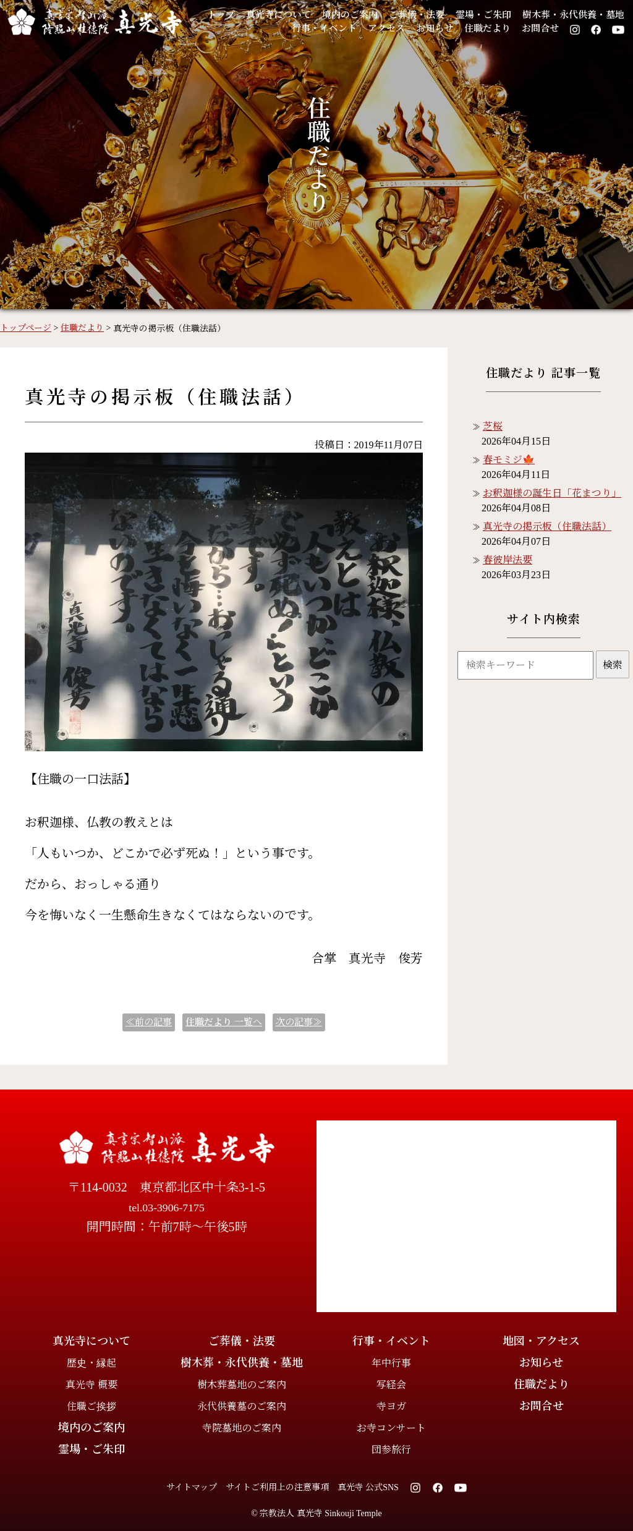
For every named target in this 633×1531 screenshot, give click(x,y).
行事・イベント (324, 28)
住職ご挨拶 (91, 1406)
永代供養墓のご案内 (241, 1406)
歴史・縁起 (91, 1363)
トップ (221, 15)
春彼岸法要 (507, 560)
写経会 (391, 1385)
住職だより (487, 28)
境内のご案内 (350, 15)
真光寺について (278, 15)
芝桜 (493, 426)
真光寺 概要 (91, 1385)
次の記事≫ (299, 1022)
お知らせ (434, 28)
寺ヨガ (391, 1406)
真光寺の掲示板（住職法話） (547, 526)
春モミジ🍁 (509, 459)
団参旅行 (391, 1449)
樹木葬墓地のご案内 (241, 1385)
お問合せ (540, 28)
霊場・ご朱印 (483, 15)
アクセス (386, 28)
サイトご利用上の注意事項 (277, 1487)
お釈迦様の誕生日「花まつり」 (552, 493)
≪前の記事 (148, 1022)
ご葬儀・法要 (416, 15)
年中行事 (391, 1363)
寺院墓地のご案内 (241, 1428)
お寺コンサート (391, 1428)
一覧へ (223, 1022)
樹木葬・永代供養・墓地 (573, 15)
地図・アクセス (541, 1341)
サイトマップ (191, 1487)
